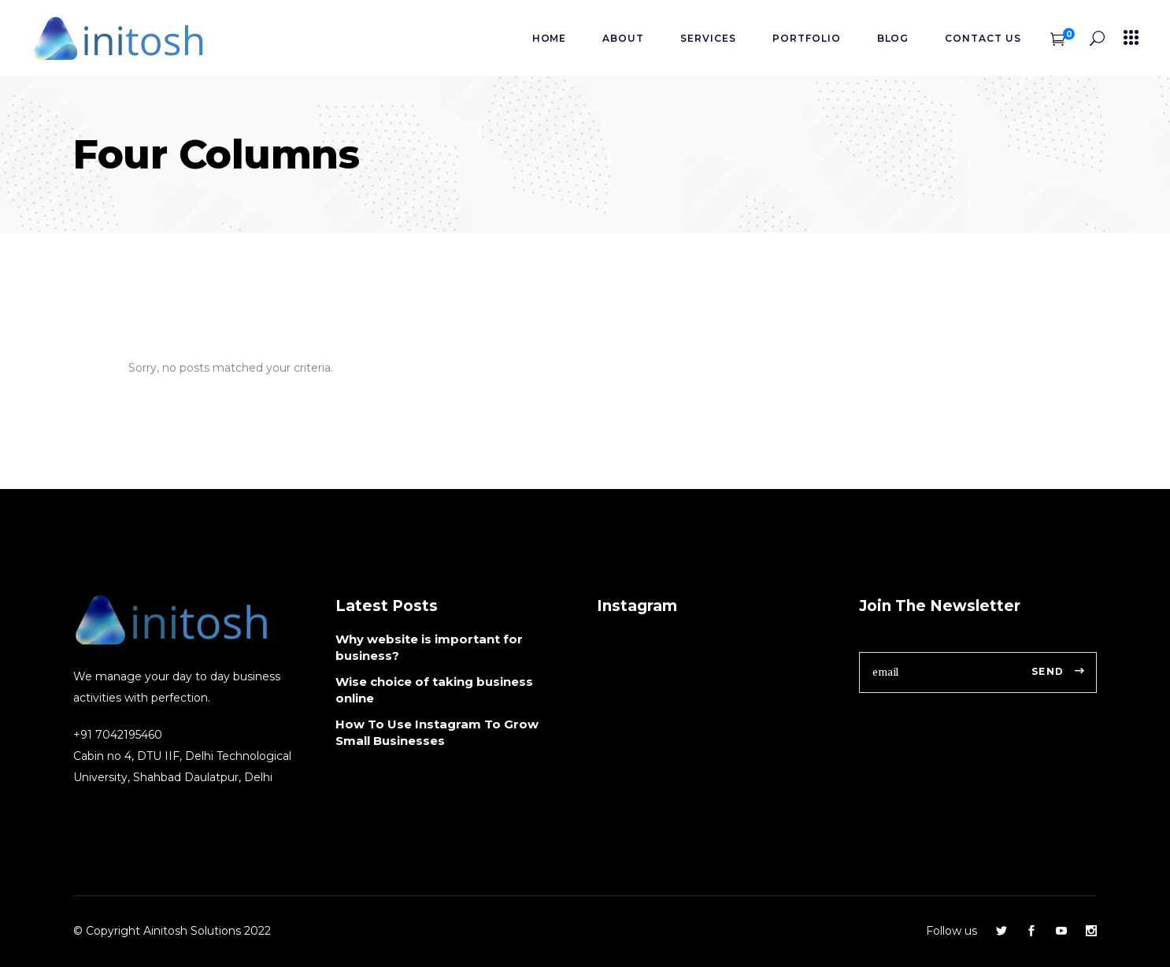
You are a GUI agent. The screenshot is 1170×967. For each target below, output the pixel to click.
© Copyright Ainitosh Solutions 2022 (172, 931)
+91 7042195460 (117, 735)
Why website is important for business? (429, 647)
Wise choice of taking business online (434, 690)
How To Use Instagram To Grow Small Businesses (437, 732)
